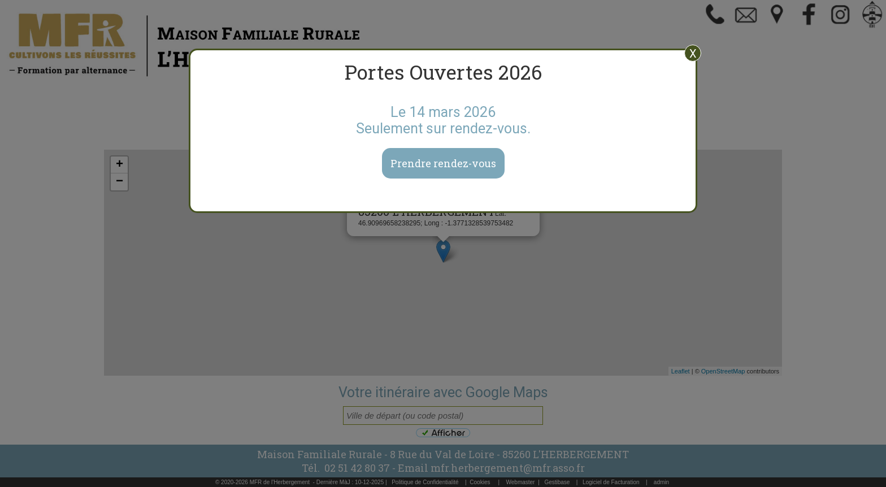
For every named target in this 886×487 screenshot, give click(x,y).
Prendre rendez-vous (443, 163)
